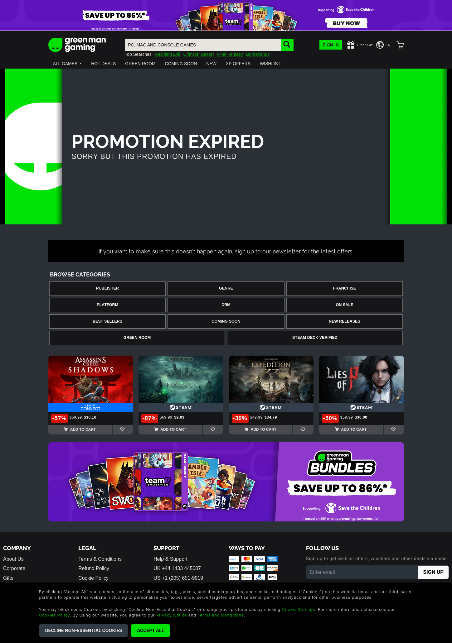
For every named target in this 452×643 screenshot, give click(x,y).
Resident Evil (167, 54)
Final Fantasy (230, 54)
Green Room (137, 337)
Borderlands (258, 54)
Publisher (107, 288)
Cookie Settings (298, 609)
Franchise (344, 288)
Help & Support (170, 559)
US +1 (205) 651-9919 (178, 578)
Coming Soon (225, 321)
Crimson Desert (198, 54)
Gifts (8, 578)
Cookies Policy (54, 614)
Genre (226, 288)
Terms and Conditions (220, 614)
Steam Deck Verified (315, 337)
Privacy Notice (171, 614)
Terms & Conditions (100, 559)
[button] (67, 64)
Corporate (14, 568)
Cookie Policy (93, 578)
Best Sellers (107, 321)
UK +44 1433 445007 (177, 568)
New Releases (344, 321)
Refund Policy (93, 568)
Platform (107, 305)
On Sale (344, 305)
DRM (226, 305)
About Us (13, 559)
